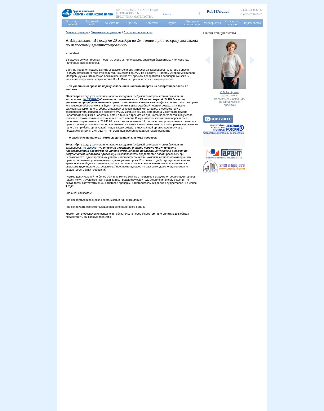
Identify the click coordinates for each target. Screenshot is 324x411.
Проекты (131, 23)
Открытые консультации (192, 23)
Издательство (252, 23)
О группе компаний (72, 23)
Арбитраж (152, 23)
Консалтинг (112, 23)
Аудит (172, 23)
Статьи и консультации (138, 32)
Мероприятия (212, 23)
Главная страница (77, 32)
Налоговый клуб (91, 23)
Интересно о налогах (232, 23)
